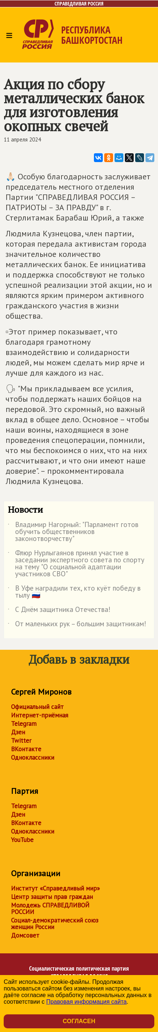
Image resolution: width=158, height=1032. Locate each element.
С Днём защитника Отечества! (59, 611)
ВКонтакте (26, 749)
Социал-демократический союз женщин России (54, 923)
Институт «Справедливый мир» (55, 888)
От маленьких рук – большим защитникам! (77, 625)
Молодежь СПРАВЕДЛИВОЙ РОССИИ (50, 908)
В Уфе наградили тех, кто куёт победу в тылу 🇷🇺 (74, 592)
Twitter (21, 740)
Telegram (23, 723)
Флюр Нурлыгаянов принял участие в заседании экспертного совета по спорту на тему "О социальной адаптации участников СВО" (76, 563)
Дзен (18, 732)
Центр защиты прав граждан (52, 896)
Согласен (79, 1021)
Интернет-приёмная (39, 715)
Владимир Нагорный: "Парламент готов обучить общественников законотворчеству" (73, 532)
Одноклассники (32, 757)
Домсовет (25, 935)
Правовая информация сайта (86, 1002)
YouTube (22, 839)
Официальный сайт (37, 706)
